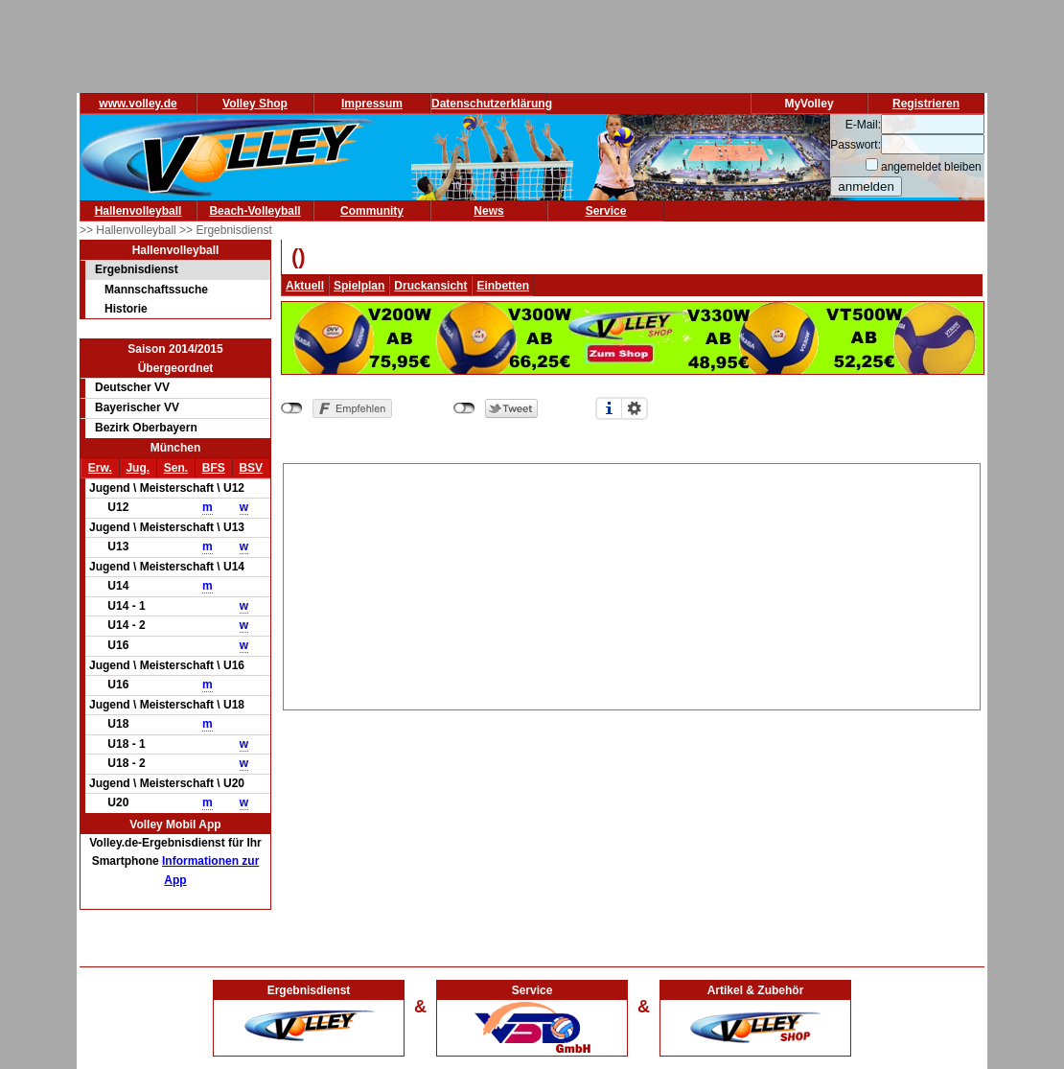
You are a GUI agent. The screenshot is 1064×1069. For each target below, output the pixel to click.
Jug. (138, 468)
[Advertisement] (632, 584)
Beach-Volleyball (254, 211)
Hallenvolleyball (138, 211)
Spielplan (359, 285)
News (488, 211)
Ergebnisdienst (136, 269)
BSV (251, 468)
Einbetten (502, 285)
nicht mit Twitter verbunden (464, 408)
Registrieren (926, 103)
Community (372, 211)
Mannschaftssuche (156, 289)
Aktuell (305, 285)
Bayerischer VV (137, 407)
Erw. (100, 468)
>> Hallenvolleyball (129, 230)
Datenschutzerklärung (491, 103)
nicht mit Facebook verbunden (292, 408)
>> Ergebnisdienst (225, 230)
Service (606, 211)
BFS (213, 468)
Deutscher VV (132, 387)
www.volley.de (137, 103)
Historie (126, 308)
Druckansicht (430, 285)
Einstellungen (634, 408)
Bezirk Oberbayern (146, 427)
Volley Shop (255, 103)
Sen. (176, 468)
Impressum (372, 103)
